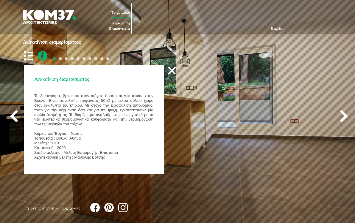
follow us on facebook (95, 207)
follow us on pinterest (109, 207)
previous (16, 116)
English (277, 28)
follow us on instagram (123, 207)
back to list (30, 55)
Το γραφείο (120, 12)
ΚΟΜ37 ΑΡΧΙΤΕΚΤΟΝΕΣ (49, 17)
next (341, 116)
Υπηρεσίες (121, 17)
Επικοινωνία (119, 28)
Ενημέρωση (120, 23)
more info (43, 55)
